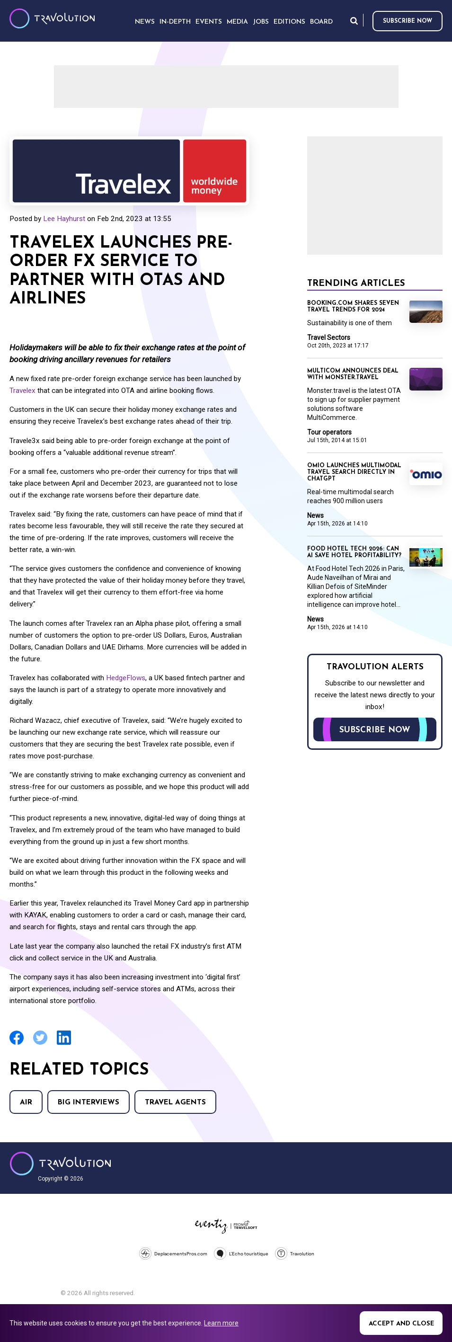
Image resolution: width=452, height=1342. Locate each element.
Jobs (261, 22)
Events (208, 22)
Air (26, 1102)
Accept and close (401, 1324)
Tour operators (329, 432)
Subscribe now (407, 21)
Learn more (221, 1323)
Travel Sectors (328, 337)
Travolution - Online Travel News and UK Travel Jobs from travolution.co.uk (60, 1163)
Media (237, 22)
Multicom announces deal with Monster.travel (353, 374)
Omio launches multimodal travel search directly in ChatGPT (354, 472)
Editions (289, 22)
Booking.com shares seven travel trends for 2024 (353, 307)
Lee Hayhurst (64, 218)
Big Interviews (88, 1102)
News (315, 515)
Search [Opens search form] (354, 21)
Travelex (22, 390)
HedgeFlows (125, 678)
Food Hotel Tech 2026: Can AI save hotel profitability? (354, 552)
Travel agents (175, 1102)
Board (321, 22)
